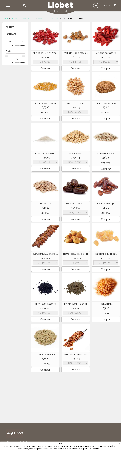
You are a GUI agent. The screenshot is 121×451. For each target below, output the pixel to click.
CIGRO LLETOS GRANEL (75, 103)
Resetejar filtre (19, 46)
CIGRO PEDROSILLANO (106, 103)
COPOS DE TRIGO (45, 204)
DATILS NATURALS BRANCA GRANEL (46, 254)
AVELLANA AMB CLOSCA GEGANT (76, 53)
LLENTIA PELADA (106, 304)
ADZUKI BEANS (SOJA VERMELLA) (46, 53)
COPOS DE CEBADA (105, 153)
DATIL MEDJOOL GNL (75, 204)
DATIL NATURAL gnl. (106, 204)
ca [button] (107, 5)
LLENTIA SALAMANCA (45, 354)
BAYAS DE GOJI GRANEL (106, 53)
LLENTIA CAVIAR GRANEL (45, 304)
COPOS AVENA (75, 153)
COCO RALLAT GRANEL (45, 153)
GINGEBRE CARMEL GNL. (106, 254)
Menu (8, 5)
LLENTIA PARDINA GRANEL (75, 304)
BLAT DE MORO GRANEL (45, 103)
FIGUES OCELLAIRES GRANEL (75, 254)
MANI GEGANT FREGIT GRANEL (76, 354)
